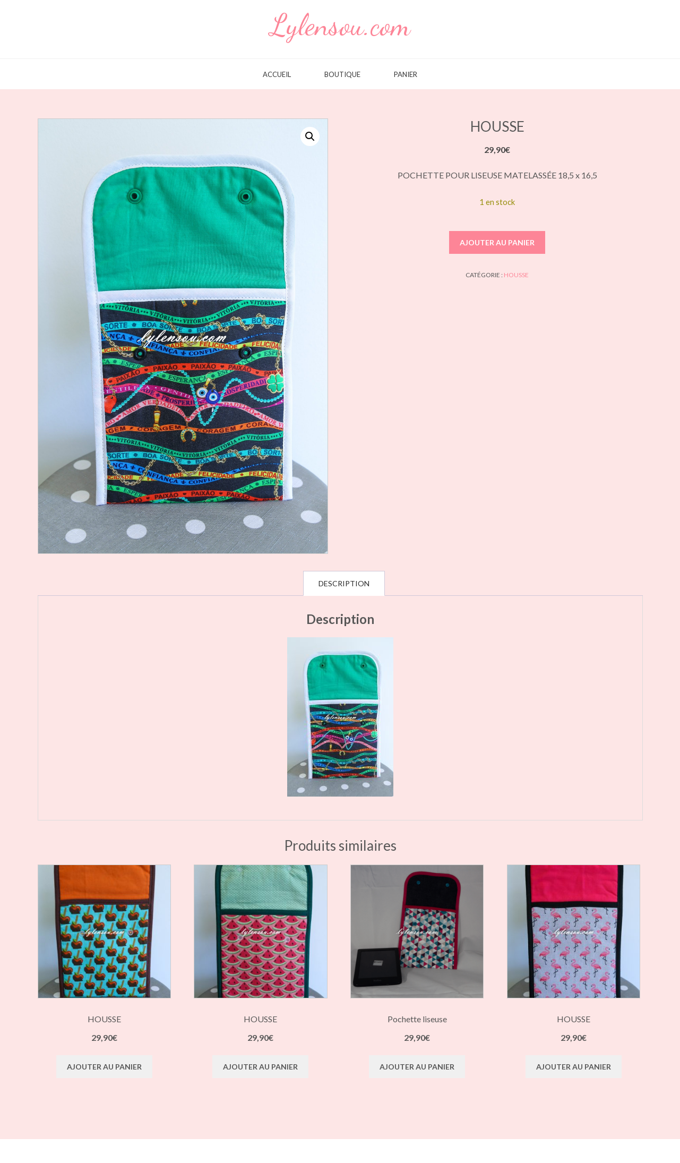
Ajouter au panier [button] (104, 1066)
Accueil (277, 75)
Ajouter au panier (497, 242)
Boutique (342, 75)
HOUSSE (516, 275)
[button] (310, 136)
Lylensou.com (340, 25)
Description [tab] (344, 583)
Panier (405, 75)
